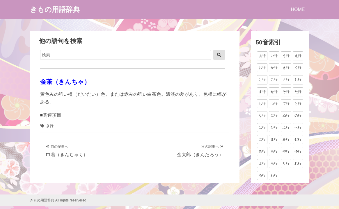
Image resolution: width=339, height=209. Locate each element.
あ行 (262, 56)
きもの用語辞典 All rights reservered (58, 200)
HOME (298, 9)
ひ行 (274, 127)
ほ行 (262, 139)
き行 (50, 126)
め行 (262, 151)
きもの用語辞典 (55, 9)
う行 (286, 56)
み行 (286, 139)
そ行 (286, 92)
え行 (297, 56)
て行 (286, 104)
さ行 (286, 80)
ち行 (262, 104)
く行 (297, 68)
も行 (274, 151)
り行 (286, 163)
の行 (297, 115)
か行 (274, 68)
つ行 (274, 104)
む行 (297, 139)
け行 (262, 80)
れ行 (297, 163)
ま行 (274, 139)
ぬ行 (286, 115)
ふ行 (286, 127)
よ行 (262, 163)
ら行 (274, 163)
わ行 (274, 175)
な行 (262, 115)
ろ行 (262, 175)
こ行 (274, 80)
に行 (274, 115)
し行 (297, 80)
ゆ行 (297, 151)
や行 (286, 151)
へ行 (297, 127)
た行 (297, 92)
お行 (262, 68)
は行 (262, 127)
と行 (297, 104)
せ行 (274, 92)
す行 (262, 92)
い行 (274, 56)
